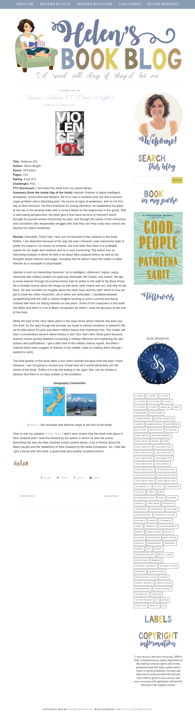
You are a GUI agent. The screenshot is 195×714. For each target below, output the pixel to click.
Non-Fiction (169, 538)
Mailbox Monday (168, 526)
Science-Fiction (168, 566)
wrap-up (154, 606)
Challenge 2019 (164, 458)
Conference (172, 487)
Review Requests (163, 4)
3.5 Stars (140, 402)
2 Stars (139, 396)
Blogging (171, 430)
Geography (157, 509)
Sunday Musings (144, 583)
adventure (141, 413)
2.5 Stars (152, 396)
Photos (139, 549)
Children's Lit (143, 487)
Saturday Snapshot (145, 566)
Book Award (141, 436)
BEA (177, 424)
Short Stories (157, 572)
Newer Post (28, 496)
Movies (168, 532)
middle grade (154, 532)
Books (155, 441)
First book (153, 504)
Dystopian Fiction (145, 498)
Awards (139, 424)
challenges (162, 464)
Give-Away (172, 509)
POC (73, 90)
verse (165, 600)
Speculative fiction (146, 577)
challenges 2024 (166, 475)
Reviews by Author (94, 4)
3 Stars (164, 396)
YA (78, 90)
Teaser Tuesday (162, 589)
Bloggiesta (156, 430)
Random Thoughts (145, 555)
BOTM (165, 441)
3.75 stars (154, 402)
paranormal (154, 543)
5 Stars (153, 407)
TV (157, 600)
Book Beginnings (161, 436)
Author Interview (164, 419)
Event (161, 498)
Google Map (53, 433)
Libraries (150, 526)
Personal (170, 543)
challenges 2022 (166, 470)
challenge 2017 (163, 453)
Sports (164, 577)
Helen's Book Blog (80, 709)
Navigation (154, 538)
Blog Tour (141, 430)
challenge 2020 (143, 464)
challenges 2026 (166, 481)
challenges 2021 (144, 470)
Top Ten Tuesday (143, 600)
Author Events (143, 419)
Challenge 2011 (143, 447)
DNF (161, 492)
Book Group (141, 441)
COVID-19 (139, 492)
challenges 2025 (144, 481)
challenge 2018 (143, 458)
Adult (177, 407)
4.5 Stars (140, 407)
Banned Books (154, 424)
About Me (25, 4)
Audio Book (156, 413)
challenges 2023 (144, 475)
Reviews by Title (55, 4)
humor (152, 521)
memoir (139, 532)
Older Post (111, 496)
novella (139, 543)
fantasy (139, 504)
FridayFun (168, 504)
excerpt (172, 498)
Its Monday (165, 521)
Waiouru (33, 424)
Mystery (139, 538)
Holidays (140, 521)
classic (158, 487)
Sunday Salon (163, 583)
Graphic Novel (143, 515)
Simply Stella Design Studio (133, 709)
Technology (141, 594)
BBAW (169, 424)
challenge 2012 (163, 447)
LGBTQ (138, 526)
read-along (141, 560)
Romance (156, 560)
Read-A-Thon (165, 555)
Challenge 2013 (143, 453)
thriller (156, 594)
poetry (158, 549)
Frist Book (141, 509)
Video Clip (140, 606)
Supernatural (142, 589)
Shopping (140, 572)
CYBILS (151, 492)
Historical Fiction (165, 515)
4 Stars (64, 90)
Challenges (130, 4)
